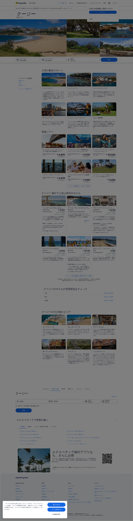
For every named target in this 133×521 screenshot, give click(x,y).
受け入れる (56, 504)
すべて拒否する (56, 509)
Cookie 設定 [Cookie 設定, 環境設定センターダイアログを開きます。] (56, 514)
